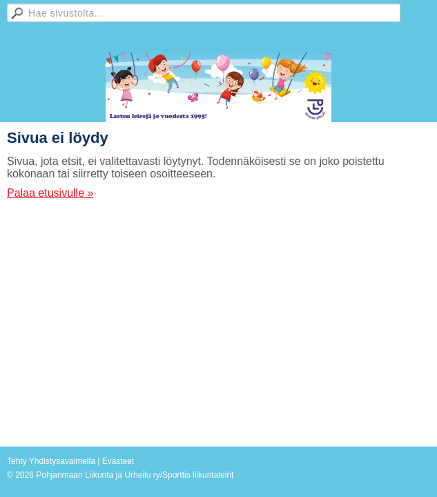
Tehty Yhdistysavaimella (51, 461)
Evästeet (118, 461)
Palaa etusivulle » (50, 193)
